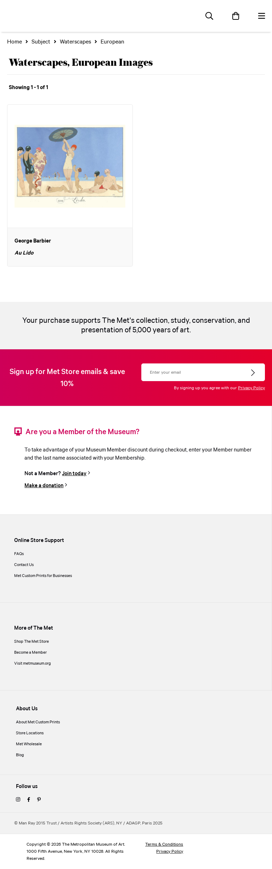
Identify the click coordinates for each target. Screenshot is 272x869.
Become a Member (30, 652)
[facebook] (28, 800)
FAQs (19, 554)
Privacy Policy (251, 388)
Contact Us (24, 565)
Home (14, 42)
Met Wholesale (29, 744)
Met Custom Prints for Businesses (43, 576)
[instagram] (18, 800)
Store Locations (30, 733)
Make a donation (43, 485)
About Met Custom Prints (38, 722)
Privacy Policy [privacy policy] (169, 851)
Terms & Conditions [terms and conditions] (164, 844)
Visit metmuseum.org (32, 663)
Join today (74, 473)
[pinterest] (39, 800)
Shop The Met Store (31, 642)
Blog (20, 755)
